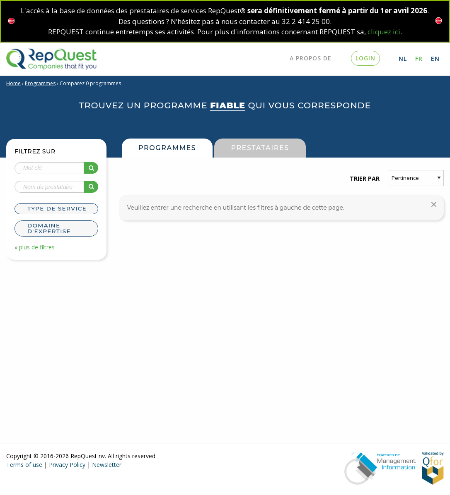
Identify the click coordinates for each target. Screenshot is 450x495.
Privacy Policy (67, 465)
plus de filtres (37, 247)
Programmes (40, 83)
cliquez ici (384, 31)
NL (403, 58)
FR (419, 58)
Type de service (57, 208)
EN (435, 58)
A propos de (310, 58)
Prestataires (260, 148)
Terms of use (24, 465)
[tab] (56, 209)
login (365, 58)
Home (13, 83)
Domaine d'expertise (49, 228)
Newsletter (106, 465)
